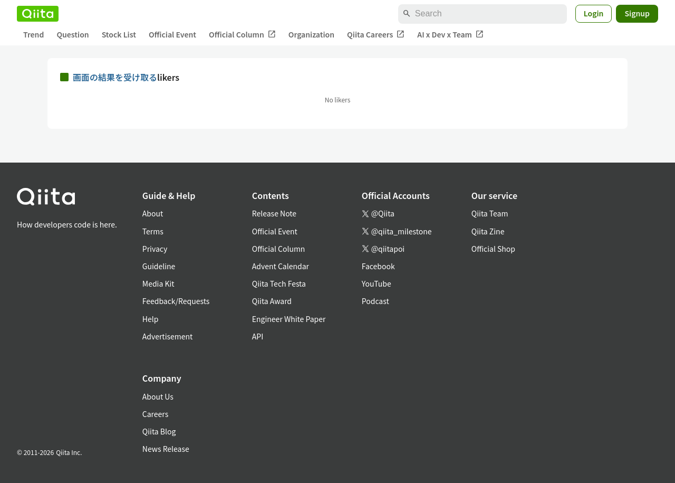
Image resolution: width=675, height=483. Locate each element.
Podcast (375, 301)
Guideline (159, 266)
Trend (33, 34)
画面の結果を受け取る (115, 77)
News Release (165, 448)
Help (150, 319)
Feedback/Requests (176, 301)
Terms (152, 231)
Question (72, 34)
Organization (311, 34)
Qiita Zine (488, 231)
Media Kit (158, 283)
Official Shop (493, 248)
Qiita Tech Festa (279, 283)
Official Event (172, 34)
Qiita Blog (159, 431)
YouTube (376, 283)
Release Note (274, 213)
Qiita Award (272, 301)
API (257, 336)
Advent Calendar (280, 266)
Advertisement (167, 336)
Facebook (378, 266)
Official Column (242, 34)
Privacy (154, 248)
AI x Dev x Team (450, 34)
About (152, 213)
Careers (155, 414)
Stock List (119, 34)
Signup (637, 13)
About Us (157, 396)
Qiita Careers (375, 34)
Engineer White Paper (289, 319)
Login (594, 13)
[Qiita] (38, 14)
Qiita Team (489, 213)
